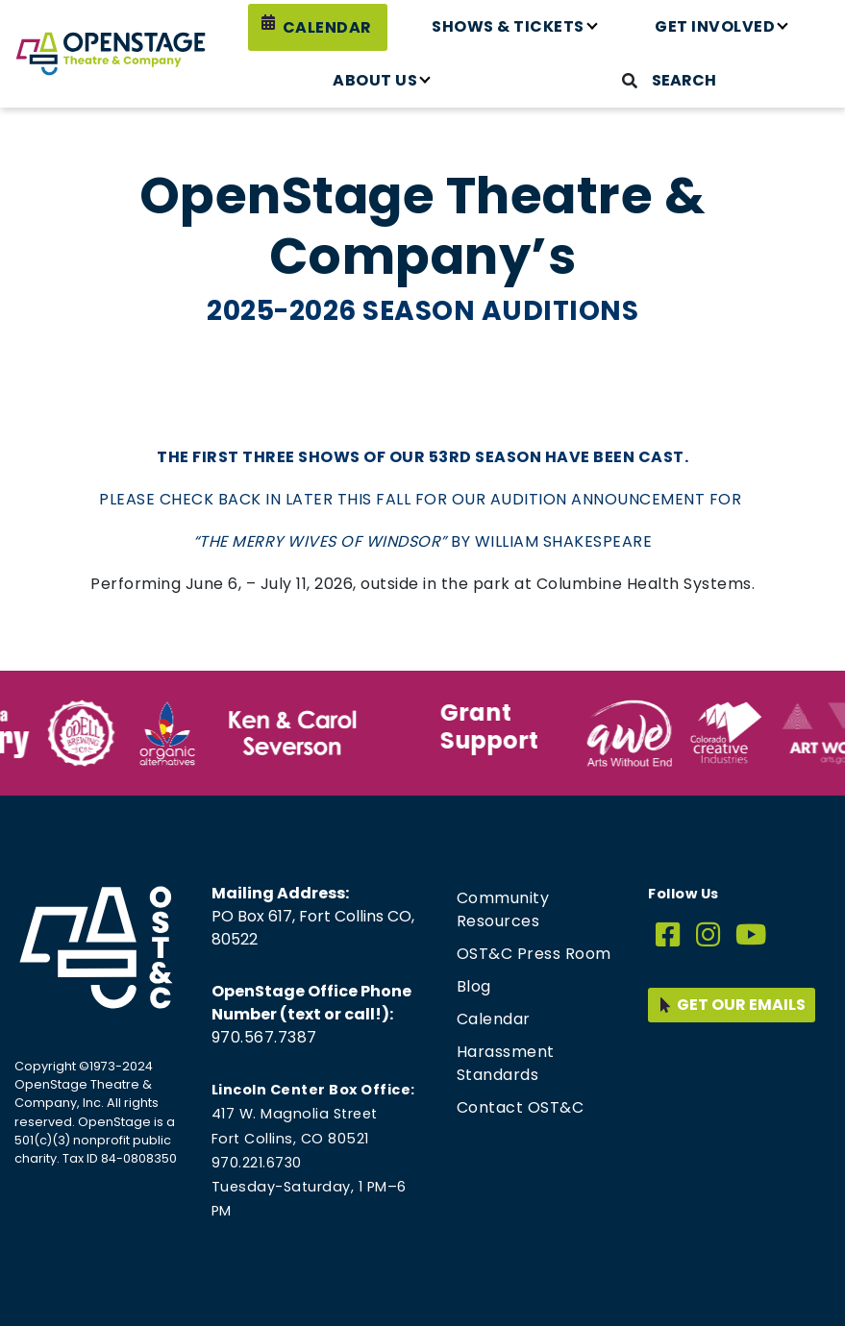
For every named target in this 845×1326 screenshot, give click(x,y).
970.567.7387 (264, 1037)
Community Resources (503, 909)
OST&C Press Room (534, 954)
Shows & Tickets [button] (508, 26)
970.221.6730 (256, 1162)
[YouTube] (751, 935)
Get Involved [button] (715, 26)
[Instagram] (708, 935)
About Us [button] (375, 80)
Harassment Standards (506, 1063)
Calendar (327, 27)
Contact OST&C (520, 1107)
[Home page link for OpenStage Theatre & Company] (110, 54)
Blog (474, 986)
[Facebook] (668, 935)
